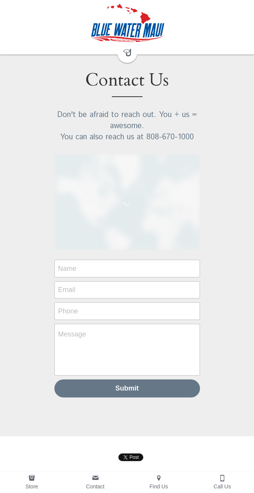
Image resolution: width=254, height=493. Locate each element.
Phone (68, 311)
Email (66, 289)
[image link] (127, 23)
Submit (127, 388)
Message (72, 334)
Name (67, 268)
